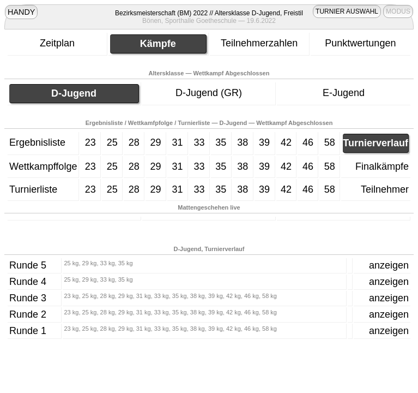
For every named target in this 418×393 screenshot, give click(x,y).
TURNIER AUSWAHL (347, 11)
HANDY (21, 12)
